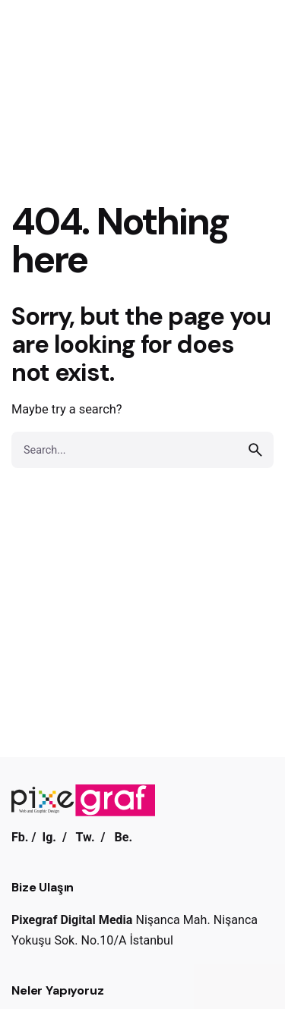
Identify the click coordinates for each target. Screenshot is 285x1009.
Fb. (20, 837)
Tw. (85, 837)
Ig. (49, 837)
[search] (255, 450)
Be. (123, 837)
